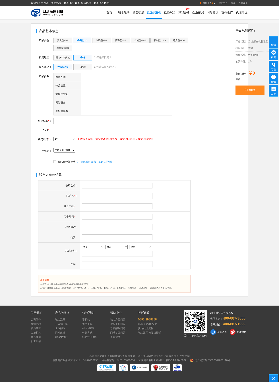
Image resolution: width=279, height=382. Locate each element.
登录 (233, 3)
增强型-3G (101, 40)
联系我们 (36, 337)
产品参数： (45, 76)
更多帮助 (115, 337)
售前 (273, 41)
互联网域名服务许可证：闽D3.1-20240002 (162, 360)
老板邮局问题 (117, 328)
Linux (83, 67)
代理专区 (241, 12)
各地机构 (36, 332)
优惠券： (47, 150)
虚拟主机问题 (117, 323)
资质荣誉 (36, 328)
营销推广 (227, 12)
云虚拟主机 (153, 12)
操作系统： (45, 66)
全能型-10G (140, 40)
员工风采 (36, 341)
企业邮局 (198, 12)
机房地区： (45, 57)
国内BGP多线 (62, 57)
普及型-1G (62, 40)
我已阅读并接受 (83, 161)
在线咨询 (218, 332)
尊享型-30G (63, 48)
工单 (273, 90)
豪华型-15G (160, 40)
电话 (273, 66)
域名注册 (124, 12)
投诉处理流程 (145, 328)
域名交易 (138, 12)
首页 (109, 12)
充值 (273, 78)
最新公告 (207, 3)
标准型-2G (82, 40)
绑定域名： (44, 120)
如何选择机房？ (102, 57)
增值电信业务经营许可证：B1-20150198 (75, 360)
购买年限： (44, 139)
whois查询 (88, 328)
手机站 (86, 319)
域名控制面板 (90, 337)
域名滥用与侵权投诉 (149, 332)
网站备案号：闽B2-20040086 (118, 360)
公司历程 (36, 323)
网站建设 (212, 12)
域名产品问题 (117, 319)
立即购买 (250, 90)
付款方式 (87, 332)
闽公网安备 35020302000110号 (210, 360)
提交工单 (87, 323)
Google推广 (61, 337)
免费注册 (243, 3)
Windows (62, 67)
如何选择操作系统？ (105, 66)
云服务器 (169, 12)
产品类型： (45, 40)
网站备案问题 (117, 332)
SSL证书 (183, 12)
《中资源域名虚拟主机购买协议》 (94, 161)
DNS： (47, 130)
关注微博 (238, 332)
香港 (82, 57)
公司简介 (36, 319)
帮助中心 (223, 3)
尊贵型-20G (179, 40)
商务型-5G (120, 40)
